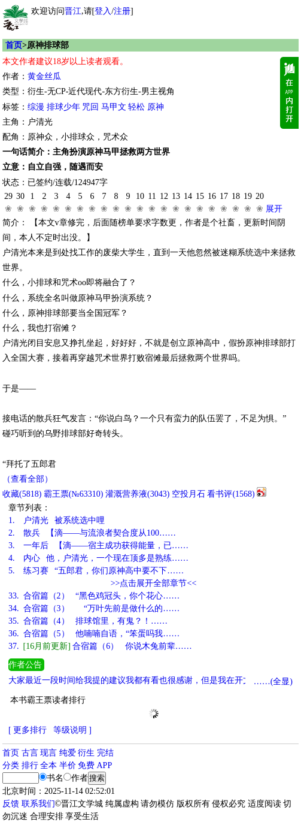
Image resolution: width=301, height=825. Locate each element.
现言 (48, 752)
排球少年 (63, 106)
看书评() (230, 493)
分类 (10, 765)
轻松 (136, 106)
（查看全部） (27, 479)
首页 (13, 45)
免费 (86, 765)
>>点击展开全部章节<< (154, 583)
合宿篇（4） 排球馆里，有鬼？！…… (88, 621)
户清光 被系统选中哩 (56, 520)
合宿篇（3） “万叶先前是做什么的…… (94, 608)
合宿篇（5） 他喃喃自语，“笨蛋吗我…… (94, 633)
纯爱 (67, 752)
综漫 (36, 106)
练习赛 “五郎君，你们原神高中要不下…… (96, 570)
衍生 (86, 752)
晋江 (73, 11)
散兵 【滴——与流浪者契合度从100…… (92, 532)
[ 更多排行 (27, 730)
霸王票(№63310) (74, 493)
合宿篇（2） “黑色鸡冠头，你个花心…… (94, 595)
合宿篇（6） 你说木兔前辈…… (100, 646)
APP (105, 765)
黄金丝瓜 (44, 76)
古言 (30, 752)
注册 (122, 11)
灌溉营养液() (137, 493)
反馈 (10, 803)
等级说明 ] (72, 730)
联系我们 (38, 803)
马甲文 (113, 106)
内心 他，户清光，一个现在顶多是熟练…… (98, 558)
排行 (30, 765)
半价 (67, 765)
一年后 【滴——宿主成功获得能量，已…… (98, 545)
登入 (103, 11)
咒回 (90, 106)
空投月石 (188, 493)
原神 (155, 106)
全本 (48, 765)
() (21, 493)
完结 (105, 752)
